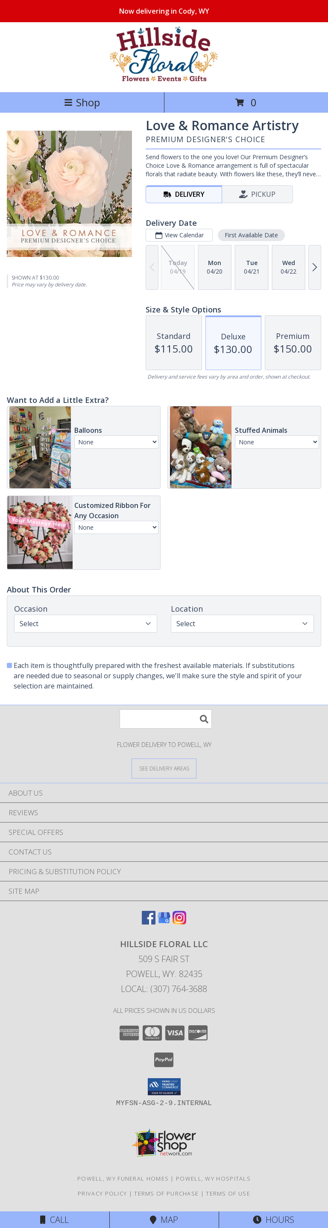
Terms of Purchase (166, 1193)
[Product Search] (166, 719)
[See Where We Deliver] (164, 768)
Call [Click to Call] (54, 1219)
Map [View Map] (164, 1219)
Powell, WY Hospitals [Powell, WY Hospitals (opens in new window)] (213, 1178)
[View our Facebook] (148, 922)
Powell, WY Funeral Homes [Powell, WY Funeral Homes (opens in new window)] (123, 1178)
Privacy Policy (102, 1193)
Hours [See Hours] (273, 1219)
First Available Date (251, 235)
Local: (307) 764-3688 (164, 989)
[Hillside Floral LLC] (163, 80)
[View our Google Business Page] (164, 922)
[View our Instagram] (179, 922)
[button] (164, 1086)
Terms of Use (228, 1193)
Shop (82, 102)
